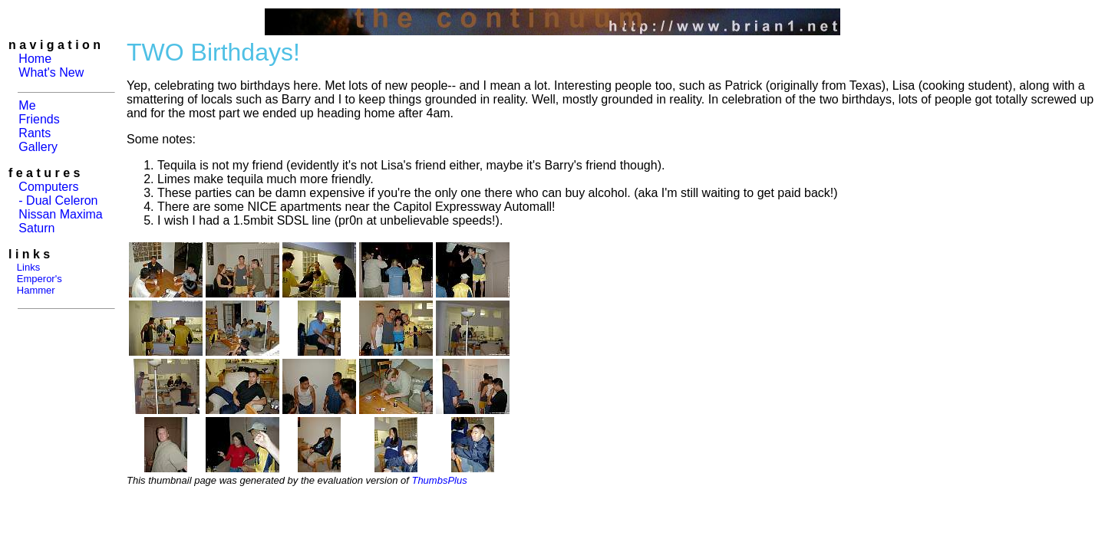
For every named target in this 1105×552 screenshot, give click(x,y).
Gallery (38, 146)
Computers (48, 186)
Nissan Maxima (60, 214)
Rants (34, 133)
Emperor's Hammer (35, 284)
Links (28, 267)
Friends (38, 119)
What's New (51, 72)
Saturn (36, 228)
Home (34, 58)
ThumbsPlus (439, 480)
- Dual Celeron (57, 200)
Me (26, 105)
